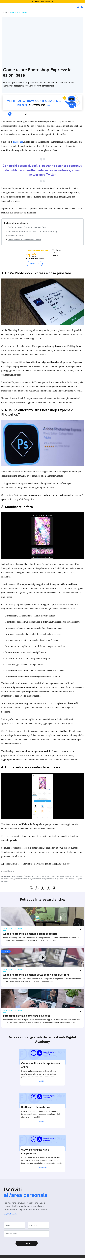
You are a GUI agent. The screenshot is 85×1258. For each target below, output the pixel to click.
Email (54, 888)
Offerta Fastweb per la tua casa (44, 2)
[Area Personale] (82, 7)
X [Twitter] (37, 888)
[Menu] (3, 7)
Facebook (42, 888)
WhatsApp (48, 888)
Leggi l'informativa (10, 1214)
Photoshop (18, 142)
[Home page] (17, 7)
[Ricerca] (78, 7)
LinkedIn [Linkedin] (31, 888)
